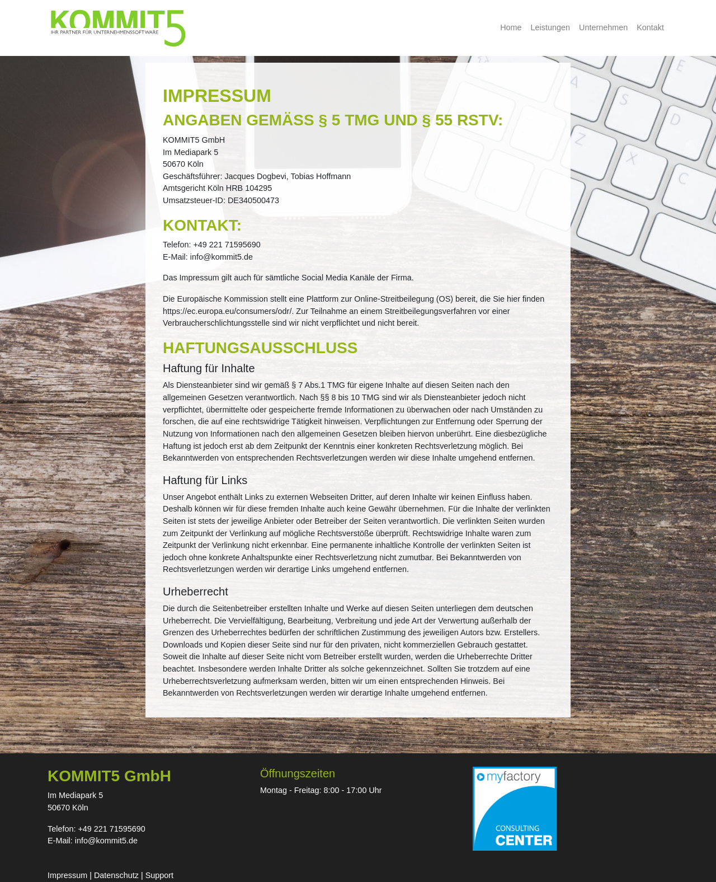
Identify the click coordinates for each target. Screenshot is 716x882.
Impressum (67, 875)
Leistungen (550, 27)
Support (159, 875)
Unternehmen (603, 27)
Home (510, 27)
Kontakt (650, 27)
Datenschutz (116, 875)
